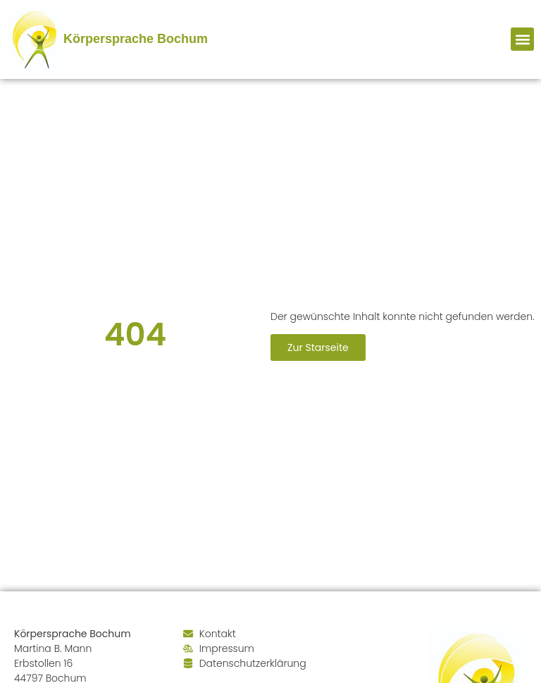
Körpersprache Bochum (135, 39)
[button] (522, 39)
